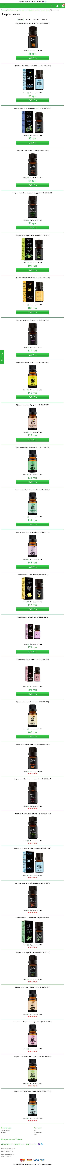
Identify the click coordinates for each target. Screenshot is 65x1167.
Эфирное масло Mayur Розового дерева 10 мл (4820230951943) (32, 1022)
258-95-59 (22, 1)
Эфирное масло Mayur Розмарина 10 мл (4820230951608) (32, 447)
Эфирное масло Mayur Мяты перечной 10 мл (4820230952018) (32, 1091)
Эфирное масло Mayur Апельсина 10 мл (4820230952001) (32, 278)
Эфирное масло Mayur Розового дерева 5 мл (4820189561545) (32, 779)
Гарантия (3, 1132)
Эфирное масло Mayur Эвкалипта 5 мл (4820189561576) (32, 952)
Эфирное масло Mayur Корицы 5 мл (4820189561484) (32, 150)
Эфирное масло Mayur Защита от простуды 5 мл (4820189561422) (32, 193)
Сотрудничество (37, 1132)
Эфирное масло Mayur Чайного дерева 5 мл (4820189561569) (32, 814)
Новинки (44, 19)
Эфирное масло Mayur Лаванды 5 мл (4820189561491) (32, 320)
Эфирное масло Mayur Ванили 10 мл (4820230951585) (32, 702)
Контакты (36, 1134)
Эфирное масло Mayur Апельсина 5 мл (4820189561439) (32, 23)
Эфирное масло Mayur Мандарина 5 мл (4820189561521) (32, 744)
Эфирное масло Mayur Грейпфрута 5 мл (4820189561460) (32, 883)
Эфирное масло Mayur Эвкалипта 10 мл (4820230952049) (32, 490)
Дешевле (20, 19)
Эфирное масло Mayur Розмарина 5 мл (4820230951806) (32, 918)
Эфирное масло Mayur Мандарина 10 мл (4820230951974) (32, 987)
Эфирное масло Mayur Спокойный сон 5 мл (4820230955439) (32, 66)
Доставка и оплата (5, 1130)
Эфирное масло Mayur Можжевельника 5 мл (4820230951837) (32, 108)
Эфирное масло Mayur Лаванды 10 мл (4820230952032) (32, 532)
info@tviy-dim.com (6, 1156)
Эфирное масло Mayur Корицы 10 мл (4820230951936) (32, 405)
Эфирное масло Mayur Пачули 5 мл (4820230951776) (32, 617)
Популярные (36, 19)
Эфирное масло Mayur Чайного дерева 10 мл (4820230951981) (32, 1056)
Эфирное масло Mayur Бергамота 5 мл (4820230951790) (32, 235)
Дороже (28, 19)
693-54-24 (29, 1)
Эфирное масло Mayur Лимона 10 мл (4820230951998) (32, 362)
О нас (35, 1130)
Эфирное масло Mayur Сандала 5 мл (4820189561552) (32, 659)
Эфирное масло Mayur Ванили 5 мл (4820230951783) (32, 574)
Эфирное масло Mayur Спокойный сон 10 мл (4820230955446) (32, 848)
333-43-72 (37, 1)
